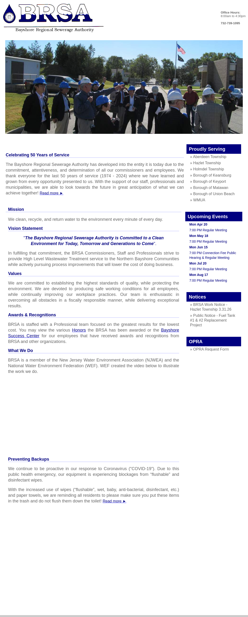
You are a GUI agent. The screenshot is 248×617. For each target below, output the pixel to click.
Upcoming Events (208, 216)
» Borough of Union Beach (212, 194)
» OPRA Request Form (209, 349)
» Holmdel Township (207, 169)
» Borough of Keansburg (210, 175)
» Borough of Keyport (208, 181)
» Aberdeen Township (208, 157)
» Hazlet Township (205, 163)
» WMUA (197, 200)
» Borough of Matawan (209, 188)
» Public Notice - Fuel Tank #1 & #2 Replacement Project (212, 320)
